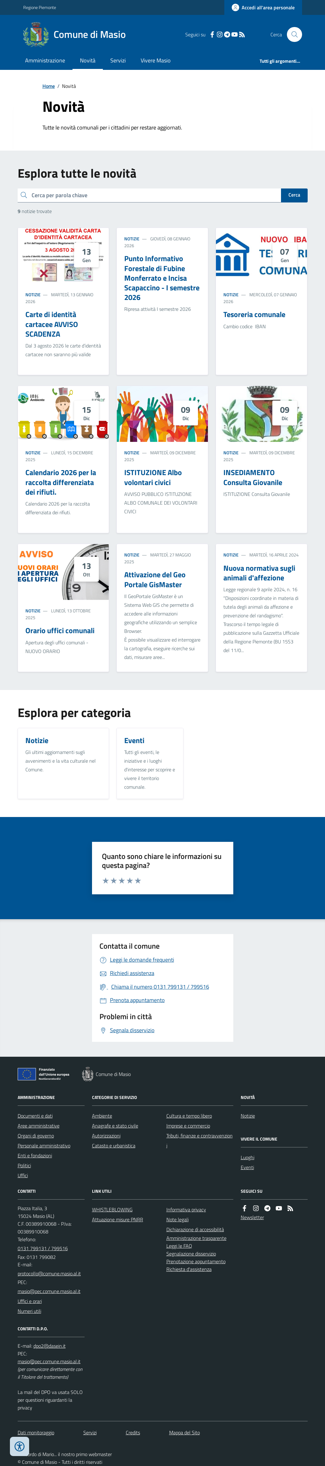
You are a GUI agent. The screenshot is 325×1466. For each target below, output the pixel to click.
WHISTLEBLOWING (112, 1209)
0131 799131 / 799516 (43, 1248)
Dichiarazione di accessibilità (195, 1229)
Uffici (23, 1175)
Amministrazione (45, 60)
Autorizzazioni (106, 1135)
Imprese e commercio (188, 1125)
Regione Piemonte (39, 7)
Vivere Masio (156, 60)
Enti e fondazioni (35, 1155)
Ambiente (102, 1115)
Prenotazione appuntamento (196, 1261)
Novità (87, 60)
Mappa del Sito (184, 1432)
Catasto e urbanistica (113, 1145)
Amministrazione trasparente (196, 1238)
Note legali (177, 1219)
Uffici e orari (30, 1301)
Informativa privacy (186, 1209)
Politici (24, 1165)
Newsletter (252, 1217)
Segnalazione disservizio (191, 1253)
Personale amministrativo (44, 1145)
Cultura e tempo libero (189, 1115)
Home (48, 86)
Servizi (118, 60)
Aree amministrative (38, 1125)
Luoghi (247, 1157)
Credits (133, 1432)
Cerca (294, 194)
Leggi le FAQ (179, 1246)
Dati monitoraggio (36, 1432)
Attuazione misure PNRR (117, 1219)
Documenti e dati (35, 1115)
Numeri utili (29, 1311)
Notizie (33, 294)
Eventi (247, 1167)
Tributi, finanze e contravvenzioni (199, 1140)
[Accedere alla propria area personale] (263, 7)
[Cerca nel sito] (292, 34)
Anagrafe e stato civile (115, 1125)
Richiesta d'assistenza (189, 1269)
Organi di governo (36, 1135)
